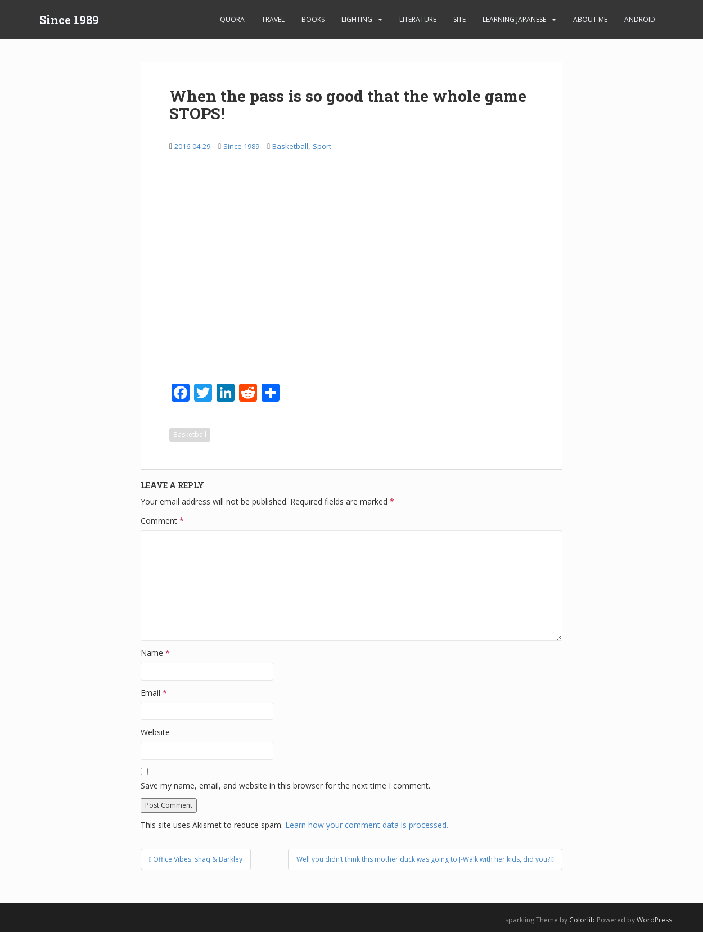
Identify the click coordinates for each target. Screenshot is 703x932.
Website (155, 732)
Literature (417, 19)
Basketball (290, 146)
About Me (590, 19)
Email (154, 692)
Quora (232, 19)
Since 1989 (69, 19)
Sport (322, 146)
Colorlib (582, 920)
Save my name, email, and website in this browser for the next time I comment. (285, 785)
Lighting (356, 19)
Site (459, 19)
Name (155, 652)
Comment (162, 520)
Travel (273, 19)
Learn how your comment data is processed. (366, 825)
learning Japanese (514, 19)
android (639, 19)
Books (313, 19)
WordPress (654, 920)
